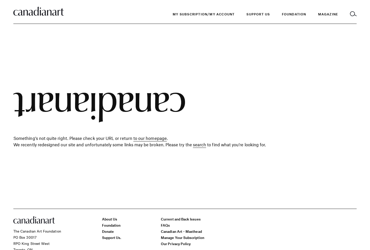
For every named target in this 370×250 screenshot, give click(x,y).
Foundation (111, 225)
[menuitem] (294, 14)
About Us (109, 219)
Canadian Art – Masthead (181, 231)
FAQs (165, 225)
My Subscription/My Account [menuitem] (204, 14)
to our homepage (150, 138)
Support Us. (112, 237)
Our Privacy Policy (176, 244)
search (199, 144)
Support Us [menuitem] (258, 14)
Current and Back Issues (180, 219)
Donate (108, 231)
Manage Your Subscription (182, 237)
